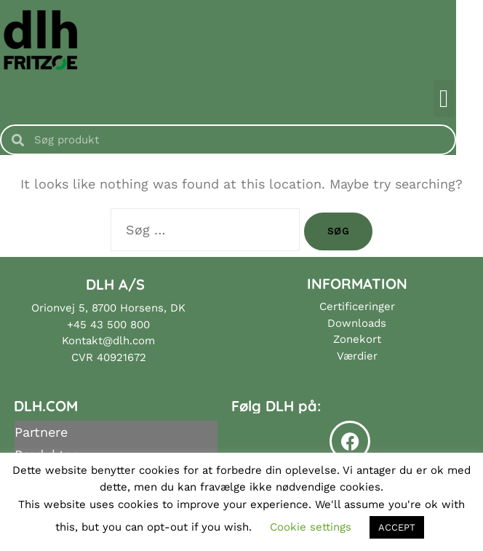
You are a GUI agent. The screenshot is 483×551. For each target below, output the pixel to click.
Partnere (41, 432)
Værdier (357, 355)
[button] (471, 98)
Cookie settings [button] (310, 527)
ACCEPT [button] (396, 527)
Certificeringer (357, 306)
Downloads (356, 323)
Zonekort (357, 339)
